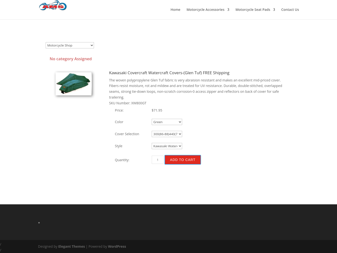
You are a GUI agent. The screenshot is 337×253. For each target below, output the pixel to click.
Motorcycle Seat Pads (253, 10)
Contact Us (290, 10)
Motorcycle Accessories (205, 10)
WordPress (117, 246)
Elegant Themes (71, 246)
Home (175, 10)
